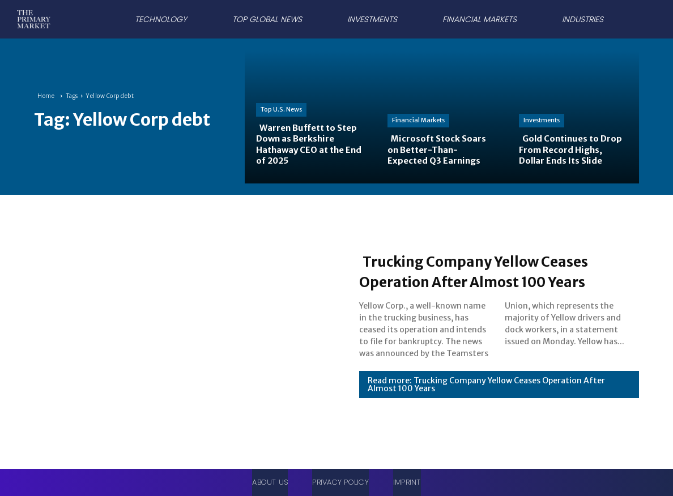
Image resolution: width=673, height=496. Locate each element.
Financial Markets (418, 120)
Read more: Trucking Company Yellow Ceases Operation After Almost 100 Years (486, 384)
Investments (541, 120)
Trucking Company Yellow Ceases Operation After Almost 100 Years (496, 271)
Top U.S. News (281, 109)
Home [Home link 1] (45, 96)
